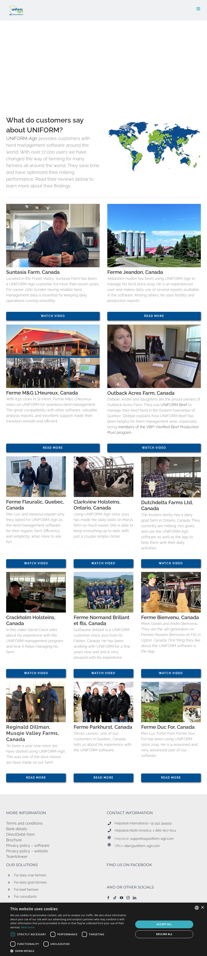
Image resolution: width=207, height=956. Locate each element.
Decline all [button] (164, 934)
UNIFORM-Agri (21, 138)
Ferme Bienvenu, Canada (170, 617)
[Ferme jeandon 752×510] (154, 205)
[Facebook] (108, 897)
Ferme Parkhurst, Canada (103, 727)
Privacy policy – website (27, 851)
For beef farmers (26, 890)
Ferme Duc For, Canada (168, 727)
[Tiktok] (115, 897)
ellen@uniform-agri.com (142, 846)
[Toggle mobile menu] (199, 9)
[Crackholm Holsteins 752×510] (36, 574)
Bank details (16, 829)
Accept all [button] (164, 924)
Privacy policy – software (27, 845)
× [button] (202, 907)
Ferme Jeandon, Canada (135, 272)
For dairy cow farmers (30, 875)
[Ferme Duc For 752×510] (171, 683)
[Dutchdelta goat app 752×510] (171, 458)
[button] (70, 951)
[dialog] (103, 929)
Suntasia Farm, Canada (33, 272)
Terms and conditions (24, 823)
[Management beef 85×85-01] (118, 377)
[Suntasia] (53, 205)
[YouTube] (121, 897)
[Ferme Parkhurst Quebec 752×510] (103, 683)
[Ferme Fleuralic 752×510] (36, 458)
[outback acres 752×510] (154, 326)
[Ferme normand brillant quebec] (103, 574)
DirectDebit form (20, 834)
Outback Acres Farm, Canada (141, 393)
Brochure (14, 840)
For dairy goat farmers (30, 882)
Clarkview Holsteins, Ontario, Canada (97, 505)
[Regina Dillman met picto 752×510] (36, 683)
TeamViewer (16, 856)
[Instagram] (128, 897)
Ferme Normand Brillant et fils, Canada (101, 621)
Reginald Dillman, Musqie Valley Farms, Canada (32, 733)
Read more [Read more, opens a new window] (27, 927)
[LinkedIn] (134, 897)
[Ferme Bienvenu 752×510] (171, 574)
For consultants (25, 897)
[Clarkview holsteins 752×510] (103, 458)
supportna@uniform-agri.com (152, 839)
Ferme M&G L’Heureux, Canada (42, 393)
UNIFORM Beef (174, 405)
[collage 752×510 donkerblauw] (53, 326)
